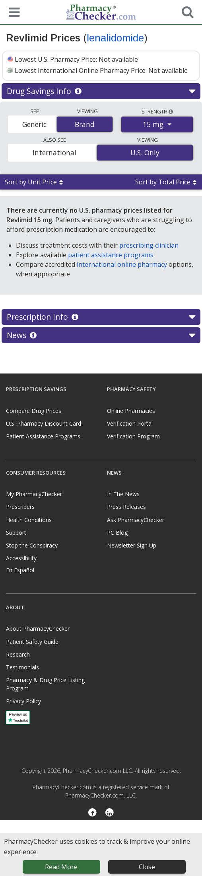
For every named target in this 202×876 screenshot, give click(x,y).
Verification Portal (130, 423)
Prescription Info (101, 317)
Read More (61, 866)
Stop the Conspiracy (32, 545)
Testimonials (22, 667)
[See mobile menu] (12, 12)
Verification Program (133, 436)
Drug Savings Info (101, 91)
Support (16, 532)
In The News (123, 494)
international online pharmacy (122, 264)
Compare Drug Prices (33, 411)
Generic (34, 124)
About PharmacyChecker (38, 628)
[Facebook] (92, 813)
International (54, 152)
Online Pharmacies (131, 411)
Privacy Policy (23, 701)
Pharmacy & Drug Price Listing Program (45, 684)
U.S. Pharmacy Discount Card (43, 423)
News (101, 335)
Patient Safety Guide (32, 641)
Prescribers (20, 506)
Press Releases (126, 506)
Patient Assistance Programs (43, 436)
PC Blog (117, 532)
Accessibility (21, 558)
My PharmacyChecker (34, 494)
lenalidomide (115, 37)
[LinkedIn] (109, 813)
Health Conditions (29, 520)
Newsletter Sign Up (131, 545)
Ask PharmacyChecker (135, 520)
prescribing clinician (149, 245)
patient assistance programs (110, 254)
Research (18, 654)
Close (147, 866)
